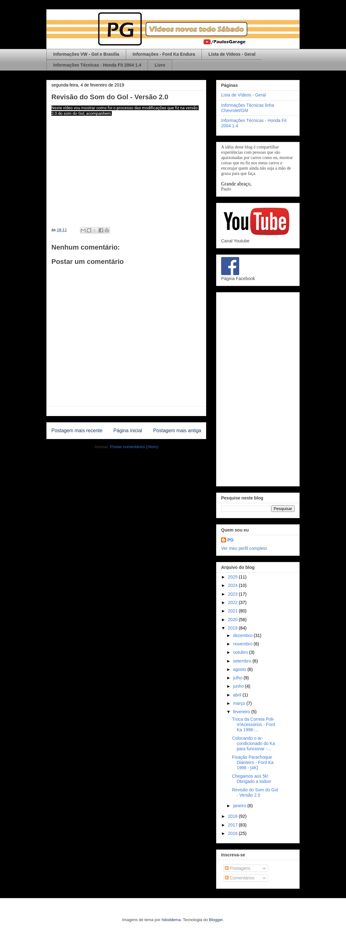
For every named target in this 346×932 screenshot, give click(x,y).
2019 (233, 627)
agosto (240, 669)
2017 (233, 824)
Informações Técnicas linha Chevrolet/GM (247, 108)
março (239, 703)
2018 (233, 816)
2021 (233, 610)
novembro (243, 643)
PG (230, 539)
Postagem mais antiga (177, 430)
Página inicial (127, 430)
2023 (233, 594)
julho (238, 677)
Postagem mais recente (76, 430)
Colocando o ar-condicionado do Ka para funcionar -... (253, 743)
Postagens (237, 868)
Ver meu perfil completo (244, 548)
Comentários (239, 877)
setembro (242, 660)
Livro (159, 65)
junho (239, 686)
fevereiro (242, 711)
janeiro (240, 805)
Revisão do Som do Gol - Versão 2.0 (255, 792)
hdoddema (171, 919)
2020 (233, 619)
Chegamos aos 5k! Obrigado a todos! (251, 779)
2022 (233, 602)
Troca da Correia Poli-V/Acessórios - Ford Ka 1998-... (253, 724)
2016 (233, 833)
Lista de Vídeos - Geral (231, 54)
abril (237, 694)
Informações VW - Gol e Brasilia (86, 54)
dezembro (243, 635)
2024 (233, 585)
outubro (241, 652)
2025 (233, 576)
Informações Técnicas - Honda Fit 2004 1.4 (97, 65)
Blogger (216, 919)
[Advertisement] (258, 388)
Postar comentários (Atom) (134, 446)
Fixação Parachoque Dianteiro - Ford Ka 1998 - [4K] (252, 762)
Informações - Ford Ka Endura (164, 54)
